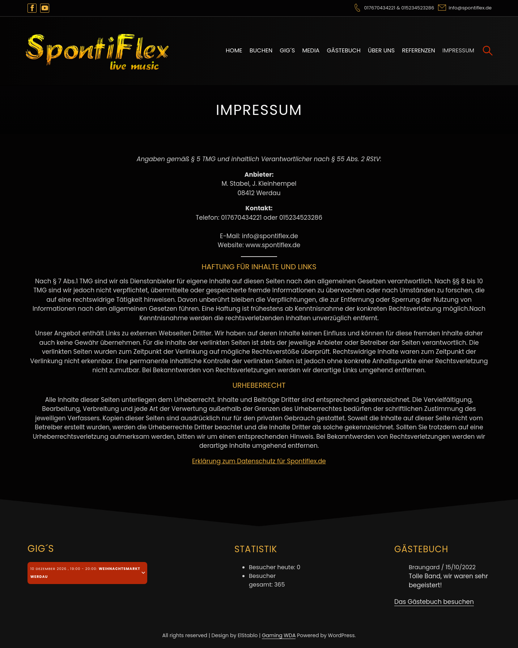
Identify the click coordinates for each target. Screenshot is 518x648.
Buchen (261, 50)
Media (310, 50)
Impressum (458, 50)
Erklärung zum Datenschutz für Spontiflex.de (259, 461)
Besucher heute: (273, 567)
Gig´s (287, 50)
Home (234, 50)
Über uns (381, 50)
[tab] (87, 573)
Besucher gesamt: (262, 580)
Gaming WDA (279, 635)
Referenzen (418, 50)
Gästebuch (344, 50)
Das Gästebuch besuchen (434, 601)
